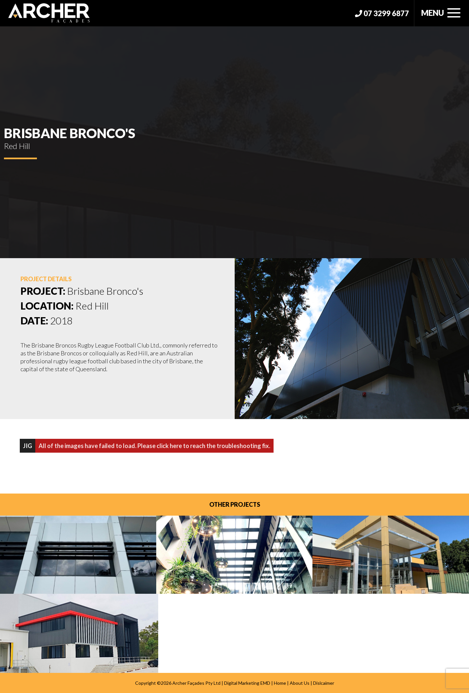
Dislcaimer (323, 683)
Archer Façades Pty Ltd (196, 683)
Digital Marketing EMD (247, 683)
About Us (299, 683)
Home (280, 683)
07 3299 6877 (382, 13)
